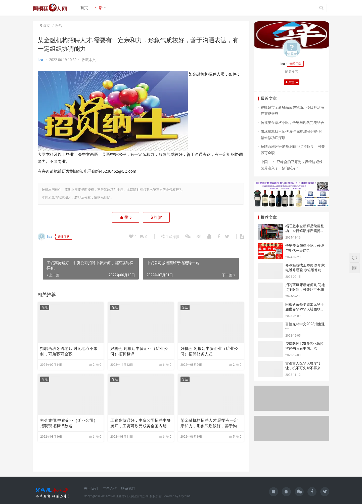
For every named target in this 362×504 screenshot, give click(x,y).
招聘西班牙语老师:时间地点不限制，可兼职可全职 (69, 351)
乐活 (58, 26)
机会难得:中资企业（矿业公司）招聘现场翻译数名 (69, 423)
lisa (40, 60)
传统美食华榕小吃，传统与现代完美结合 (292, 123)
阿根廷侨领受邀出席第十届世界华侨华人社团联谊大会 (304, 309)
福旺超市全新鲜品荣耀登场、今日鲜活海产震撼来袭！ (304, 231)
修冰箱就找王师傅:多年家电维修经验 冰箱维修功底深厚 (305, 270)
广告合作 (110, 488)
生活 (99, 8)
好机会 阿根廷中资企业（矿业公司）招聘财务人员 (209, 351)
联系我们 (128, 488)
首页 (84, 8)
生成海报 (170, 236)
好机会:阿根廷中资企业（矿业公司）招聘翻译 (139, 351)
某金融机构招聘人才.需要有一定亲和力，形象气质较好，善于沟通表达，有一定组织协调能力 (210, 423)
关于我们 (91, 488)
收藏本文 (89, 60)
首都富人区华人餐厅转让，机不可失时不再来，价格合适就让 (304, 368)
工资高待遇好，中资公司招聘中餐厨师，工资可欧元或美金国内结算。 (140, 423)
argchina (184, 496)
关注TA (291, 82)
